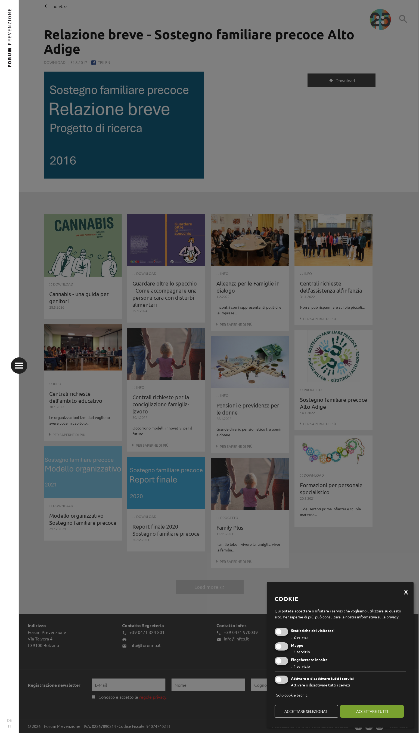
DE (9, 720)
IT (9, 725)
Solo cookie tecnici (292, 694)
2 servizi (299, 636)
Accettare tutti (372, 711)
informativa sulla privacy (378, 616)
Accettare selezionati (306, 711)
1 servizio (300, 651)
